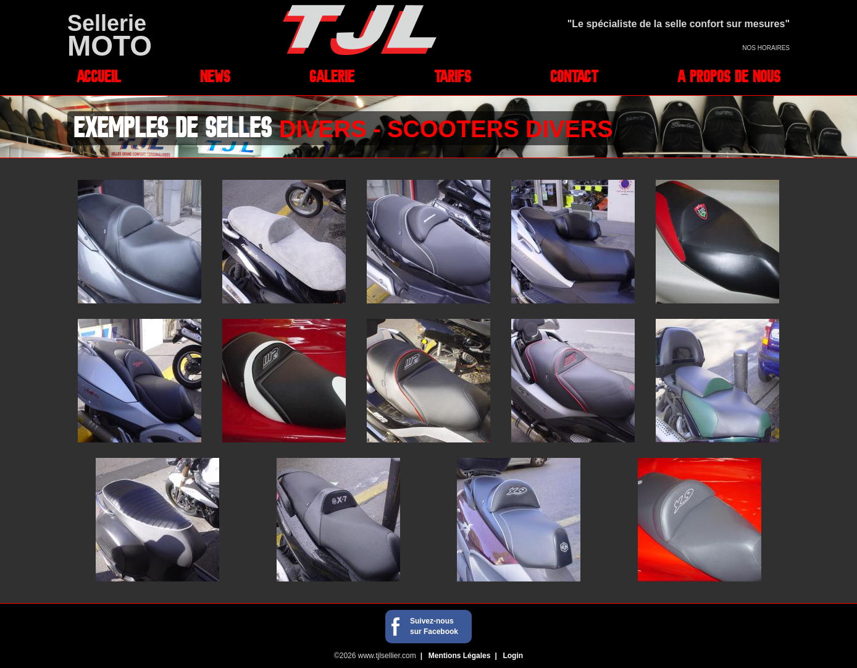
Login (513, 655)
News (215, 76)
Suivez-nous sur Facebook (434, 626)
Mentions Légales (459, 655)
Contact (574, 76)
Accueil (99, 76)
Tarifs (452, 76)
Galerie (331, 76)
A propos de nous (728, 76)
